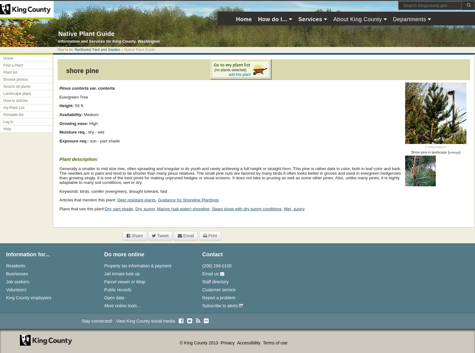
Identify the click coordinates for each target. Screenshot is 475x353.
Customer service (219, 289)
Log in (8, 122)
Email (186, 235)
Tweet (160, 235)
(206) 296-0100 (217, 265)
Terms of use (275, 342)
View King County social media (145, 321)
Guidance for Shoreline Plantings (188, 200)
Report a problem (218, 297)
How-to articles (15, 101)
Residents (15, 265)
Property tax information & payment (137, 265)
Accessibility (249, 342)
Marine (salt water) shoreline (183, 209)
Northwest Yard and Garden (97, 50)
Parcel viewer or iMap (125, 281)
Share (135, 235)
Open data (114, 297)
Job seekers (17, 281)
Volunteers (16, 289)
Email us (213, 273)
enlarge (454, 152)
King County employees (28, 297)
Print (210, 235)
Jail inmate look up (122, 273)
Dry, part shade (119, 209)
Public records (117, 289)
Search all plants (17, 86)
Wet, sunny (294, 209)
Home (8, 58)
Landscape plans (17, 93)
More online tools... (122, 305)
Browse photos (15, 79)
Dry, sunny (145, 209)
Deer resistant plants (136, 200)
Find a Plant (13, 65)
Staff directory (215, 281)
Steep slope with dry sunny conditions (246, 209)
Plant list (10, 72)
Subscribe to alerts (222, 305)
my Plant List (14, 108)
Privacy (228, 342)
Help (7, 129)
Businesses (17, 273)
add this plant (239, 74)
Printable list (13, 115)
